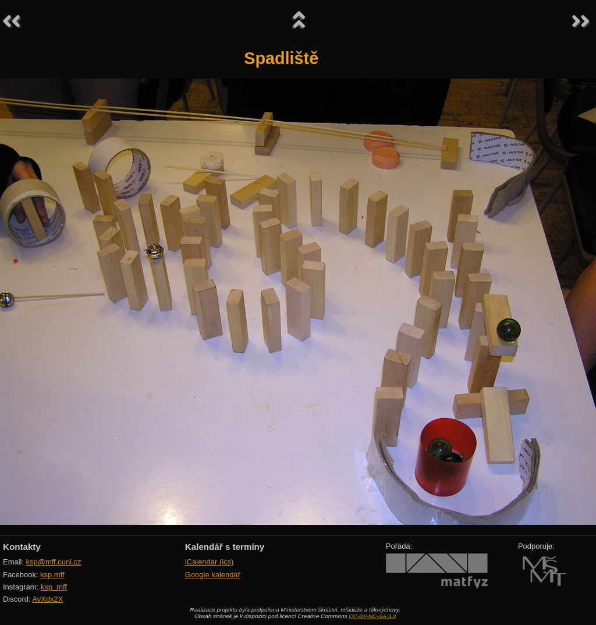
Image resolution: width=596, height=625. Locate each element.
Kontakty (22, 547)
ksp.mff (52, 574)
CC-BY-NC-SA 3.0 (372, 616)
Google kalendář (212, 574)
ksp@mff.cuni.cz (53, 561)
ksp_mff (54, 586)
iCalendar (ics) (209, 561)
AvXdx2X (47, 599)
